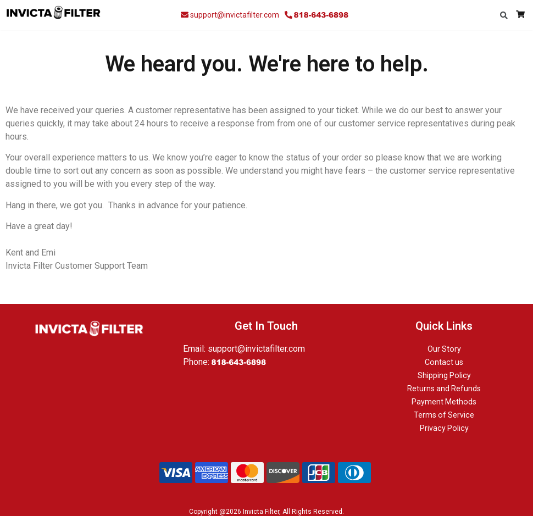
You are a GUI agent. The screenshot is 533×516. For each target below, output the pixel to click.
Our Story (444, 349)
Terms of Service (444, 414)
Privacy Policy (444, 428)
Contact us (444, 362)
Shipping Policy (444, 375)
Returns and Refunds (444, 388)
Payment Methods (444, 401)
